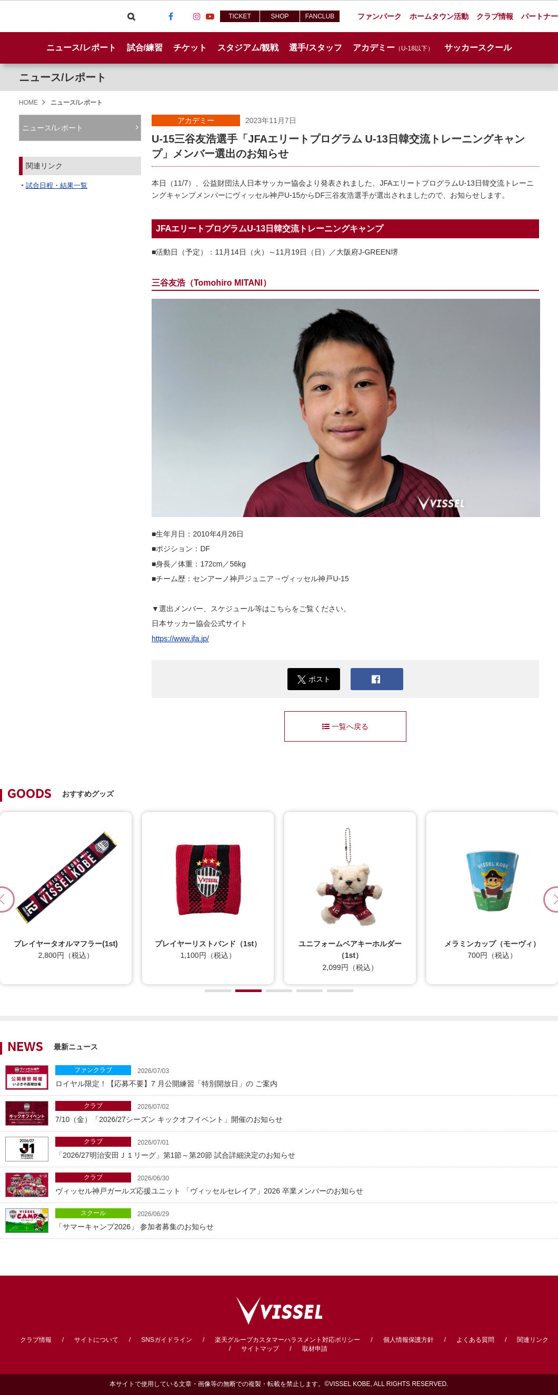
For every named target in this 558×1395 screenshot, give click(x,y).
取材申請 (314, 1348)
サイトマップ (260, 1348)
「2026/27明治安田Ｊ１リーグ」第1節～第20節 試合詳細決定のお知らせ (304, 1148)
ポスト (314, 679)
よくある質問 (475, 1339)
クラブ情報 (36, 1339)
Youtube (210, 16)
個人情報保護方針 (408, 1339)
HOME (28, 102)
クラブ (93, 1105)
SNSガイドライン (166, 1339)
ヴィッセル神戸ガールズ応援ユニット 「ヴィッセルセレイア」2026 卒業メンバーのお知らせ (304, 1183)
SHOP (279, 16)
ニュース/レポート (81, 47)
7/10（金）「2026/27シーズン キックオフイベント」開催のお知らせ (304, 1112)
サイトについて (96, 1339)
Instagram (197, 16)
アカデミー (195, 120)
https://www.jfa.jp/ (180, 638)
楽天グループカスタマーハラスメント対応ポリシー (287, 1339)
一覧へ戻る (345, 726)
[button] (218, 990)
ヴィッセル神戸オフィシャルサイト (59, 16)
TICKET (239, 16)
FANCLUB (319, 16)
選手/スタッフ (315, 47)
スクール (93, 1213)
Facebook (170, 16)
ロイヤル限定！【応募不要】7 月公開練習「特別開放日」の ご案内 (304, 1076)
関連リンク (533, 1339)
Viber (144, 16)
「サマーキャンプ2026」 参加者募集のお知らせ (304, 1219)
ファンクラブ (93, 1070)
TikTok (183, 16)
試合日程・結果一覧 (56, 185)
